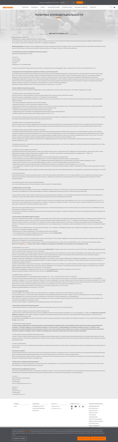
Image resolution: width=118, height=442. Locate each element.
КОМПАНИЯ (25, 7)
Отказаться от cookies (84, 438)
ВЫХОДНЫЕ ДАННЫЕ (94, 406)
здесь (25, 243)
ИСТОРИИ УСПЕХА (67, 7)
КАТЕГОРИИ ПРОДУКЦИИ (38, 408)
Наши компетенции (53, 7)
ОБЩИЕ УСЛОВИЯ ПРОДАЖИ (96, 421)
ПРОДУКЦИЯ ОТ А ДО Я (38, 406)
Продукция (34, 7)
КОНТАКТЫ (93, 7)
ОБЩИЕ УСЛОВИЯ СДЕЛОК (95, 419)
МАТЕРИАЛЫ (35, 410)
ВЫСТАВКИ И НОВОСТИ (81, 7)
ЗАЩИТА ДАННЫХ (93, 410)
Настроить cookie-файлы (19, 438)
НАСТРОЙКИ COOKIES (94, 423)
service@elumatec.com (56, 408)
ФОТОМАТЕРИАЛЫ (93, 408)
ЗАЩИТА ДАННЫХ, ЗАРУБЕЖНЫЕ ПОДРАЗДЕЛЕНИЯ (93, 415)
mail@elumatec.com (55, 406)
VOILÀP (15, 406)
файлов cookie (27, 431)
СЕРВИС (42, 7)
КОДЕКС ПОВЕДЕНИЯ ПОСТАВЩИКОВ (94, 426)
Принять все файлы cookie (98, 438)
